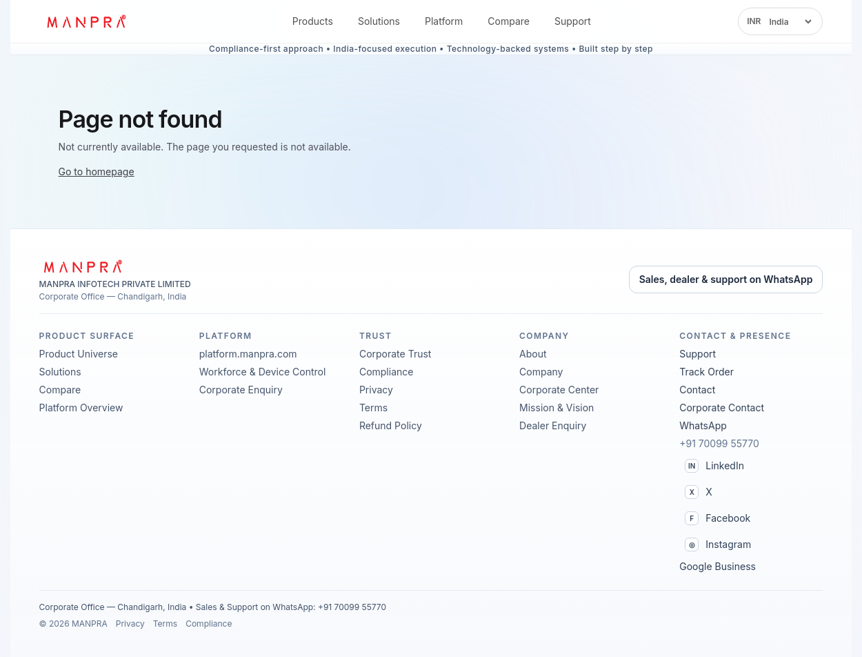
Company (541, 371)
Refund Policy (390, 425)
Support (572, 21)
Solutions (379, 21)
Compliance (386, 371)
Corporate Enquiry (241, 389)
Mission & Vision (556, 407)
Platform (444, 21)
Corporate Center (559, 389)
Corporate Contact (721, 407)
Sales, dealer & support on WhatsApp (726, 279)
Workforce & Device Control (262, 371)
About (532, 354)
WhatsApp (703, 425)
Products (312, 21)
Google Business (717, 566)
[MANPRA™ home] (92, 21)
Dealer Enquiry (552, 425)
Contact (697, 389)
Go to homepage (96, 171)
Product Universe (78, 354)
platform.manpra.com (248, 354)
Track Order (706, 371)
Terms (373, 407)
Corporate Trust (395, 354)
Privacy (376, 389)
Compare (509, 21)
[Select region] (790, 21)
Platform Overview (81, 407)
